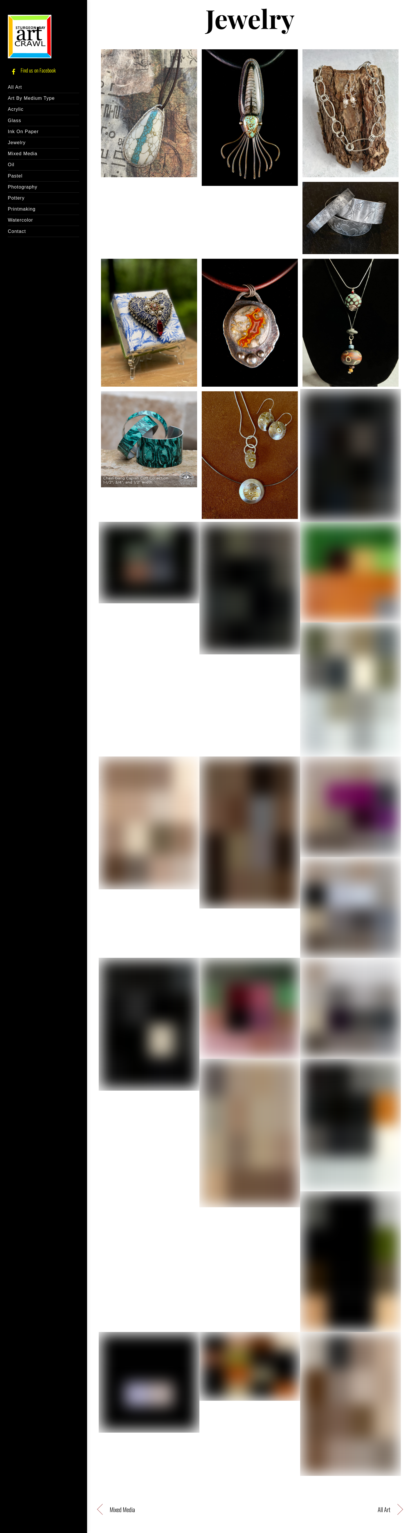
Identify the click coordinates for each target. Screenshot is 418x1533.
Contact (17, 231)
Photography (22, 186)
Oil (11, 164)
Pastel (15, 175)
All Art (15, 87)
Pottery (16, 198)
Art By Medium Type (31, 98)
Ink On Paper (23, 131)
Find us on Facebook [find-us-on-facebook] (32, 70)
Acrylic (16, 109)
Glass (14, 120)
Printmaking (21, 209)
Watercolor (20, 220)
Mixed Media (22, 153)
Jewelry (17, 142)
